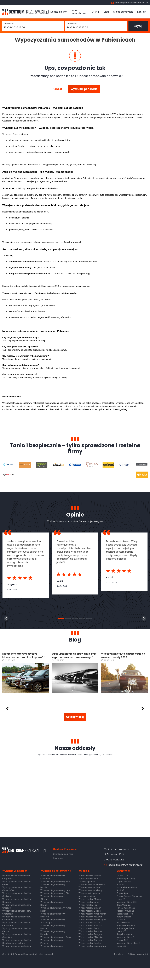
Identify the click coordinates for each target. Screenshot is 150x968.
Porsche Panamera (126, 925)
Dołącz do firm (58, 11)
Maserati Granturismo (127, 887)
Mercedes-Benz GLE (127, 902)
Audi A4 (120, 890)
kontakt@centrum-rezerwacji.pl (129, 2)
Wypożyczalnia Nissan (89, 922)
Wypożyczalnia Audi (88, 878)
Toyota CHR (122, 940)
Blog (106, 11)
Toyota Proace (124, 881)
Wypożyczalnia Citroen (90, 908)
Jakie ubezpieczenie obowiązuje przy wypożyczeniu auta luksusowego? (74, 655)
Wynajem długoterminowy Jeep (55, 890)
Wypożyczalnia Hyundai (90, 925)
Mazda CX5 (122, 875)
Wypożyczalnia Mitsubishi (91, 937)
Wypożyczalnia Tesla (89, 928)
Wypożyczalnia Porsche (90, 931)
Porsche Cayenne (125, 911)
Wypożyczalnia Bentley (90, 943)
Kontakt (141, 11)
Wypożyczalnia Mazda (90, 899)
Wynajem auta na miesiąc (91, 890)
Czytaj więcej (75, 717)
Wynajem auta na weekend (92, 884)
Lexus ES (121, 899)
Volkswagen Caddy (126, 878)
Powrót (57, 89)
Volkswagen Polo (125, 913)
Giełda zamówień (123, 11)
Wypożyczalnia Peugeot (90, 934)
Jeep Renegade (125, 934)
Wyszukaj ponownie (84, 89)
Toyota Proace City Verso (129, 896)
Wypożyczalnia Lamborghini (92, 946)
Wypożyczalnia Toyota (90, 875)
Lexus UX (121, 946)
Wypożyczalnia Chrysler (90, 940)
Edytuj (138, 26)
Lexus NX (121, 931)
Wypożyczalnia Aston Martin (92, 913)
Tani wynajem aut (87, 881)
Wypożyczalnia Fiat (88, 905)
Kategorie (58, 858)
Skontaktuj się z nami (63, 854)
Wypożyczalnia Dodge (90, 911)
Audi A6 (120, 884)
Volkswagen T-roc (125, 928)
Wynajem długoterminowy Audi (55, 881)
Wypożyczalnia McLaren (90, 916)
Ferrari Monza (123, 922)
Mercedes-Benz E (125, 937)
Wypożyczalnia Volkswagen (92, 919)
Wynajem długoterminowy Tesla (55, 937)
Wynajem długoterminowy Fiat (54, 893)
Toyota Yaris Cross (126, 908)
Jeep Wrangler (124, 905)
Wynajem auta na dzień (90, 887)
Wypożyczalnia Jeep (89, 902)
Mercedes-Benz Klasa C (128, 943)
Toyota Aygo (123, 893)
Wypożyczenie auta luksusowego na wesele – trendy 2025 (123, 655)
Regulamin (119, 954)
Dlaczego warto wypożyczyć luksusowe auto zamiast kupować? (23, 655)
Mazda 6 (121, 919)
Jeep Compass (124, 916)
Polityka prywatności (138, 954)
